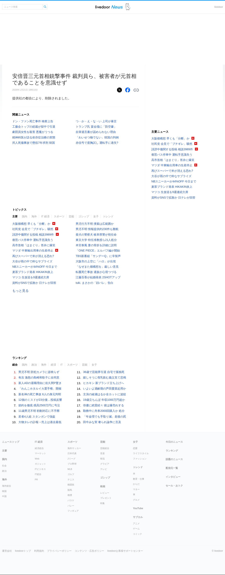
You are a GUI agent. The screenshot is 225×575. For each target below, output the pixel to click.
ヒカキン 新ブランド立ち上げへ (103, 383)
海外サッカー (74, 448)
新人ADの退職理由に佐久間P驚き (40, 383)
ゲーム (136, 528)
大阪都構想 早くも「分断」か (31, 223)
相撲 (70, 495)
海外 (34, 216)
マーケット (40, 453)
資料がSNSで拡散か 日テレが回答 (34, 282)
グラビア (104, 464)
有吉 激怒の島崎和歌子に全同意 (38, 377)
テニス (71, 479)
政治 (34, 364)
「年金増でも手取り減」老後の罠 (104, 416)
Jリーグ (71, 458)
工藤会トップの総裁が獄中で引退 (33, 126)
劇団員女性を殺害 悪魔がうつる (32, 132)
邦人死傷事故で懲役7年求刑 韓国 (33, 142)
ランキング (172, 450)
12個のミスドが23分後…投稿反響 (40, 399)
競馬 (70, 490)
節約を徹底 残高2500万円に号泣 (39, 405)
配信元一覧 (172, 468)
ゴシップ (83, 216)
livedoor (218, 7)
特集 (102, 503)
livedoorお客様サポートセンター (125, 550)
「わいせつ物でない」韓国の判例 (97, 137)
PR (36, 479)
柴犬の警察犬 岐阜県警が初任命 (96, 234)
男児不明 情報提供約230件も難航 (97, 229)
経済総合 (39, 448)
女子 (96, 216)
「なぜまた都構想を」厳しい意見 (97, 266)
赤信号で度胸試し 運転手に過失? (97, 142)
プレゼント (105, 498)
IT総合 (38, 474)
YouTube (138, 508)
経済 (53, 364)
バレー (71, 505)
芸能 (71, 216)
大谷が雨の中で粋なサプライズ (32, 261)
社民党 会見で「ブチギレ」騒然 (32, 229)
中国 (4, 496)
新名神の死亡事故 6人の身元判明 (39, 394)
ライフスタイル (141, 453)
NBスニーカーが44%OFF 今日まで (34, 266)
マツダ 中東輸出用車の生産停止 (32, 250)
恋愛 (135, 448)
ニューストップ (10, 441)
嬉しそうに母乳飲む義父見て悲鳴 (104, 377)
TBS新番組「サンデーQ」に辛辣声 (98, 256)
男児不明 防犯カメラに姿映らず (38, 372)
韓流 (102, 458)
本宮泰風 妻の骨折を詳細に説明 (96, 245)
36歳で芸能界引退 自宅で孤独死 (103, 372)
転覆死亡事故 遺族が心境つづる (96, 272)
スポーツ (59, 216)
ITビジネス (40, 469)
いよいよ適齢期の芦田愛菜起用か (104, 388)
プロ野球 (72, 464)
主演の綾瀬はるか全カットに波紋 (104, 394)
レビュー (104, 493)
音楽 (102, 453)
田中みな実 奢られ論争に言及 (102, 422)
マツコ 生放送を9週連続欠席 (30, 277)
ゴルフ (71, 474)
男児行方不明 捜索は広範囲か (95, 223)
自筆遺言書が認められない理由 (96, 132)
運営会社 (7, 550)
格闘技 (71, 484)
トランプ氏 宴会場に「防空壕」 (96, 126)
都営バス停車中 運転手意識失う (32, 239)
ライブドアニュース (109, 7)
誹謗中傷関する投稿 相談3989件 (33, 234)
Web (37, 458)
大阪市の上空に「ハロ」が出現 (96, 261)
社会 (4, 465)
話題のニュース (174, 459)
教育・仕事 (138, 479)
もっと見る (20, 290)
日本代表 (72, 453)
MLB (70, 469)
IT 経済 (45, 216)
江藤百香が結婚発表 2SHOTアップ (98, 277)
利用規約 (39, 550)
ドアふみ (127, 6)
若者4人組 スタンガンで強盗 (36, 416)
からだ (136, 484)
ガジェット (40, 464)
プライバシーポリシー (59, 550)
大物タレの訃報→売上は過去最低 (39, 422)
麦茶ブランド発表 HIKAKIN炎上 (32, 272)
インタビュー (173, 476)
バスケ (71, 500)
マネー (136, 489)
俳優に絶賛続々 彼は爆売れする (103, 405)
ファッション (139, 458)
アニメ (136, 523)
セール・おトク (174, 485)
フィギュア (73, 511)
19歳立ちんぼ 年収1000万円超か (104, 399)
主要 (15, 216)
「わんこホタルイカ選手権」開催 (39, 388)
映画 (102, 486)
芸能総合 (104, 448)
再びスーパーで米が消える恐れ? (33, 256)
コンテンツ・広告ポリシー (89, 550)
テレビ (103, 469)
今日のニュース (174, 441)
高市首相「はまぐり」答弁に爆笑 (33, 245)
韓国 (4, 491)
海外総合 (6, 486)
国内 (24, 216)
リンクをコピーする (136, 90)
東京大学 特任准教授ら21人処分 (96, 239)
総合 (15, 364)
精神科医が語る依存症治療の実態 (33, 137)
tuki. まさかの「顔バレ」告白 (94, 282)
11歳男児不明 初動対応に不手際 (39, 410)
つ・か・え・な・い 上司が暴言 (96, 121)
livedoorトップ (23, 550)
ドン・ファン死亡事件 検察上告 (32, 121)
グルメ (136, 500)
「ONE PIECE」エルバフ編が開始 (98, 250)
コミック (137, 534)
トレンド (108, 216)
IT (61, 364)
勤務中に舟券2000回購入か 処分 (104, 410)
